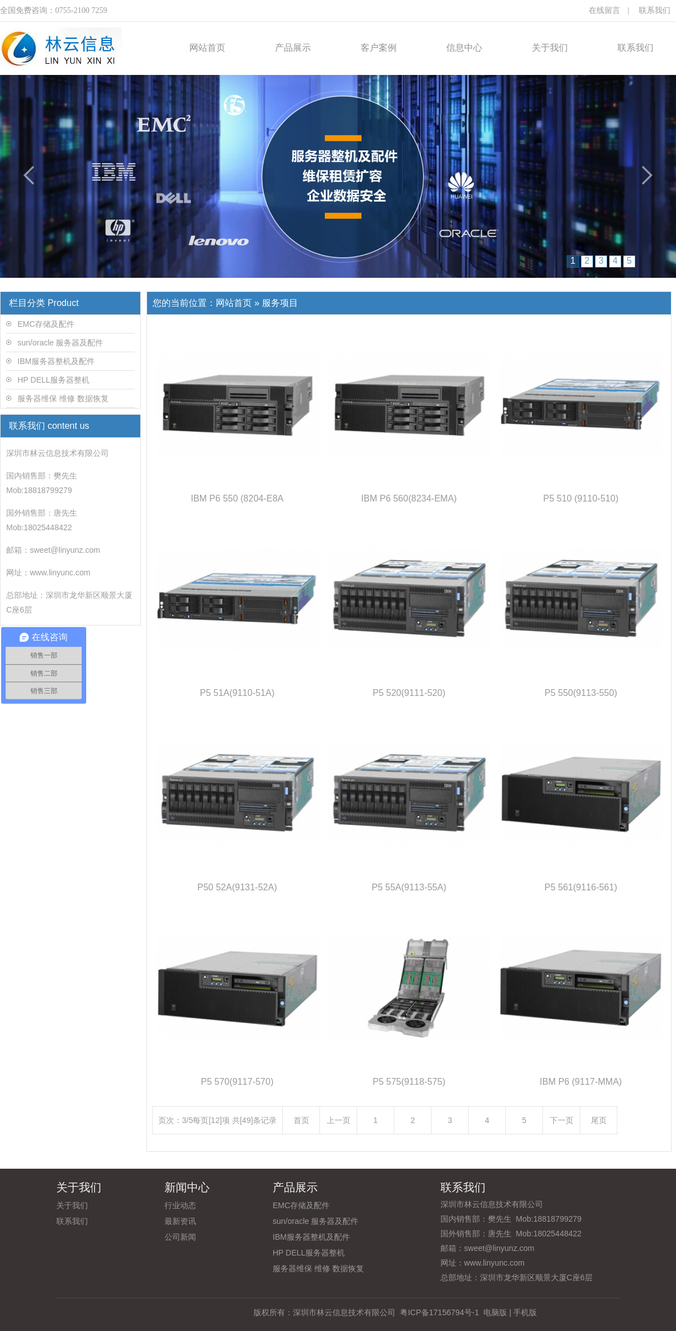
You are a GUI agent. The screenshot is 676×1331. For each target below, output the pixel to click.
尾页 (599, 1120)
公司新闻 (180, 1236)
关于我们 (550, 47)
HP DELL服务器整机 (53, 379)
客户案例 (379, 47)
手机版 (525, 1312)
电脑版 (495, 1312)
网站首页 (207, 47)
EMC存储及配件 (45, 324)
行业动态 (180, 1205)
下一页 (561, 1120)
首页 (301, 1120)
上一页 (338, 1120)
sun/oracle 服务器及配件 (60, 342)
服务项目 (280, 303)
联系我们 (654, 10)
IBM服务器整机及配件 (56, 361)
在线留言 (604, 10)
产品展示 (293, 47)
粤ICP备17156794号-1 (438, 1312)
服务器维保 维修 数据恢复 (63, 398)
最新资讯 (180, 1221)
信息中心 (464, 47)
